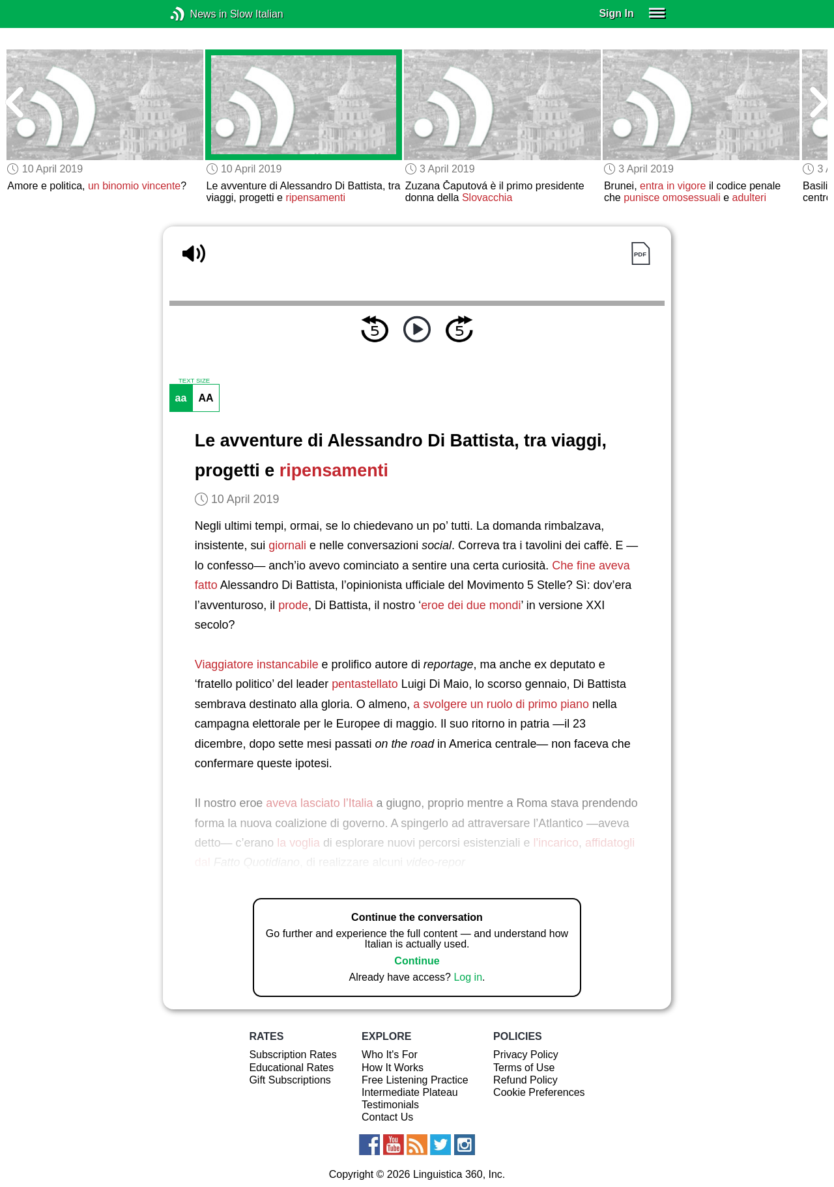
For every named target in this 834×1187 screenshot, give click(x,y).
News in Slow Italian (197, 14)
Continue (416, 960)
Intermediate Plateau (410, 1092)
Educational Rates (291, 1067)
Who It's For (390, 1054)
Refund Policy (525, 1079)
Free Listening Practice (415, 1079)
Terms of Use (523, 1067)
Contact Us (387, 1117)
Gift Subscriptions (289, 1079)
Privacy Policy (525, 1054)
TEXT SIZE (194, 380)
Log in (467, 977)
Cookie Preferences (539, 1092)
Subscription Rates (292, 1054)
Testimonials (390, 1104)
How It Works (393, 1067)
